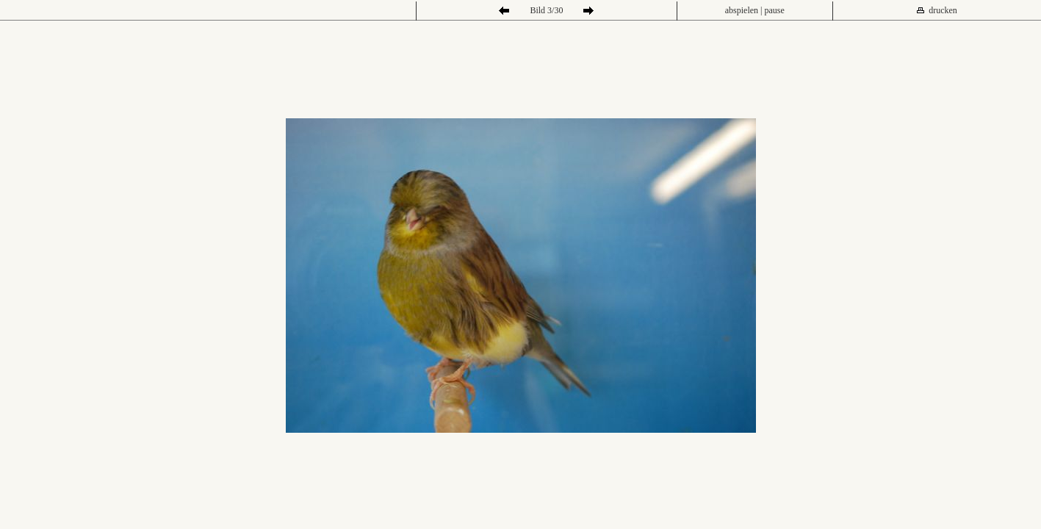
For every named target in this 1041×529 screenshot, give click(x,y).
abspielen (741, 10)
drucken (943, 10)
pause (775, 10)
